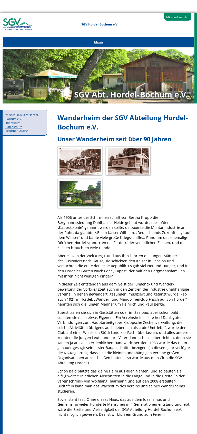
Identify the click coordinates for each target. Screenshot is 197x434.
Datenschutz (13, 127)
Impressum (12, 123)
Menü (98, 42)
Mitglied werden (177, 17)
